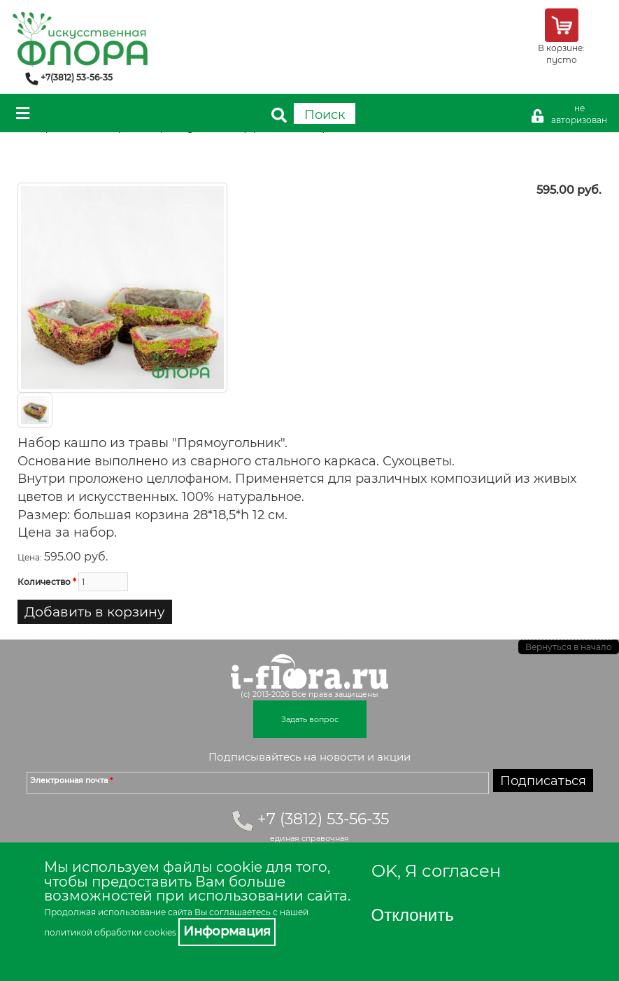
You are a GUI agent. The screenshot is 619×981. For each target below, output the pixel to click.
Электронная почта (71, 780)
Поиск (324, 114)
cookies (160, 932)
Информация (227, 931)
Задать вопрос (310, 719)
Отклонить (412, 914)
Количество (46, 582)
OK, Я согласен (436, 871)
